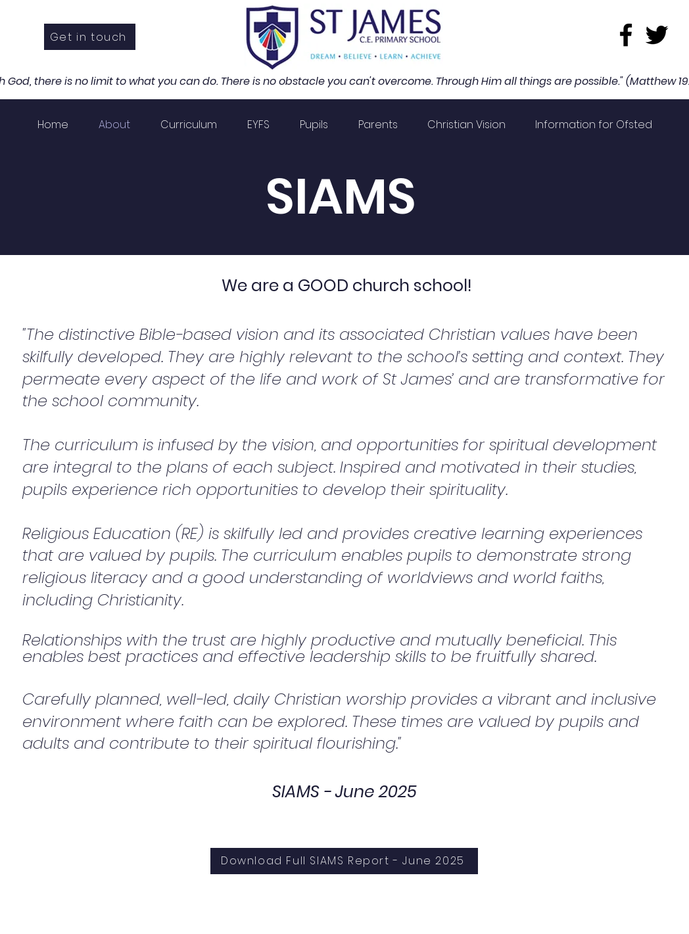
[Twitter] (657, 35)
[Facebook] (626, 35)
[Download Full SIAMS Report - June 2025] (344, 861)
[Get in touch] (89, 37)
